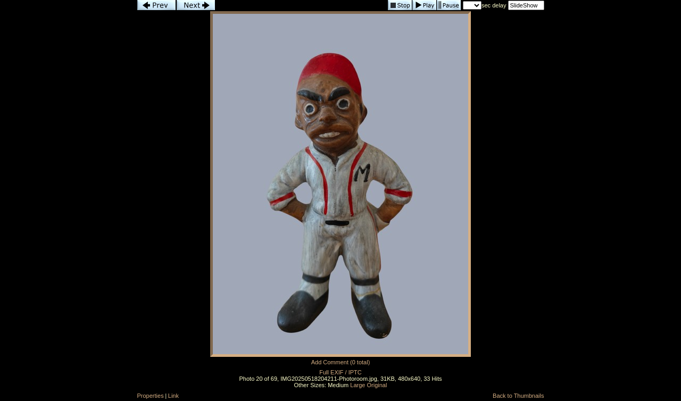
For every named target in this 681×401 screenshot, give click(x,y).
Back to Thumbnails (518, 395)
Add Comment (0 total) (340, 362)
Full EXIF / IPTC (340, 372)
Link (173, 395)
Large (357, 385)
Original (377, 385)
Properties (150, 395)
